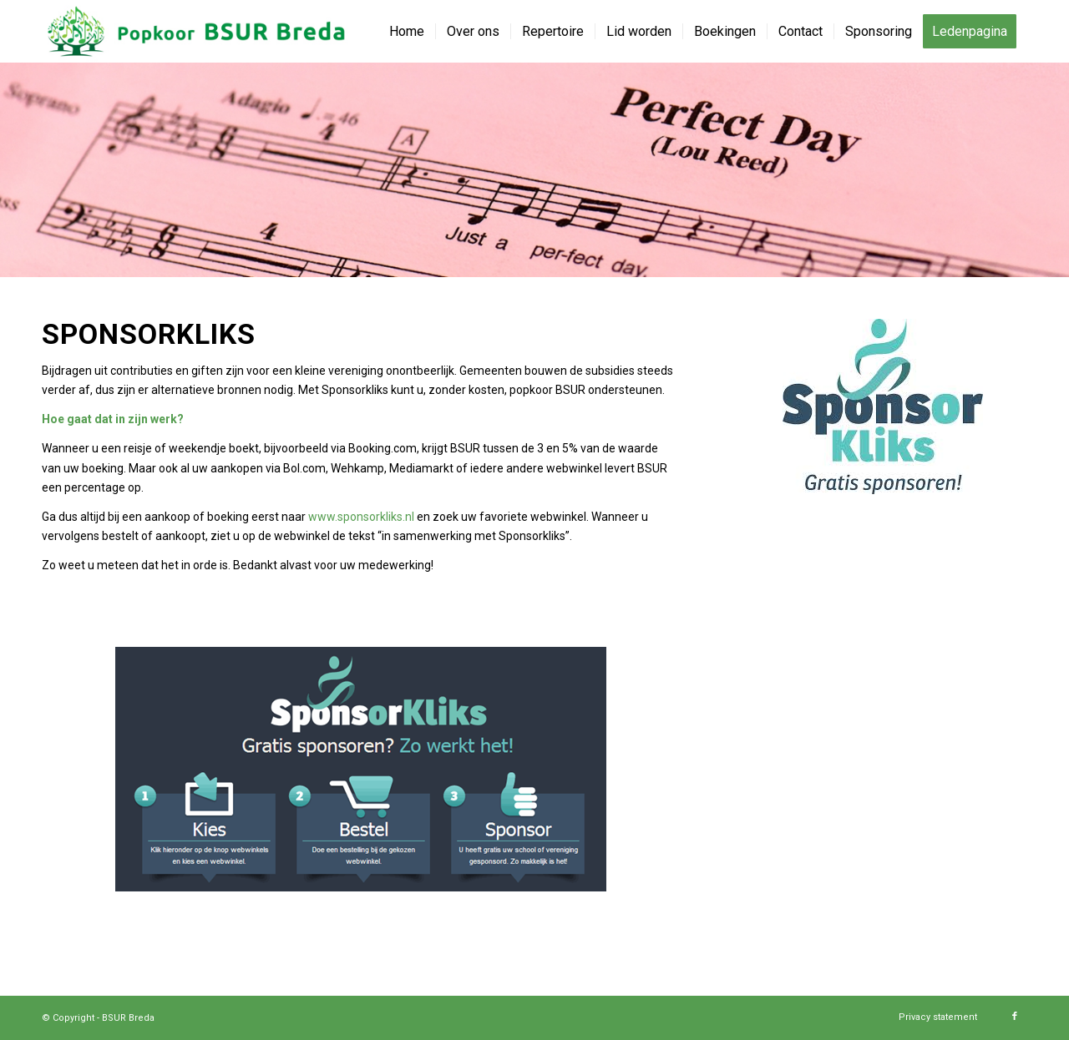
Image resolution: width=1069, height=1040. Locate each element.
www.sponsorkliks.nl (361, 516)
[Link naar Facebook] (1014, 1016)
